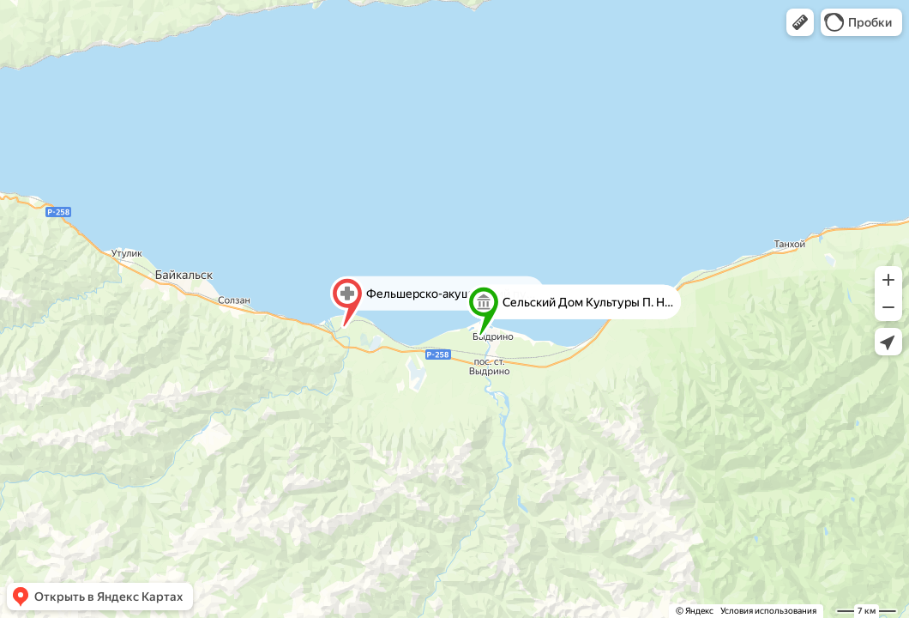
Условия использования (768, 610)
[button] (800, 22)
